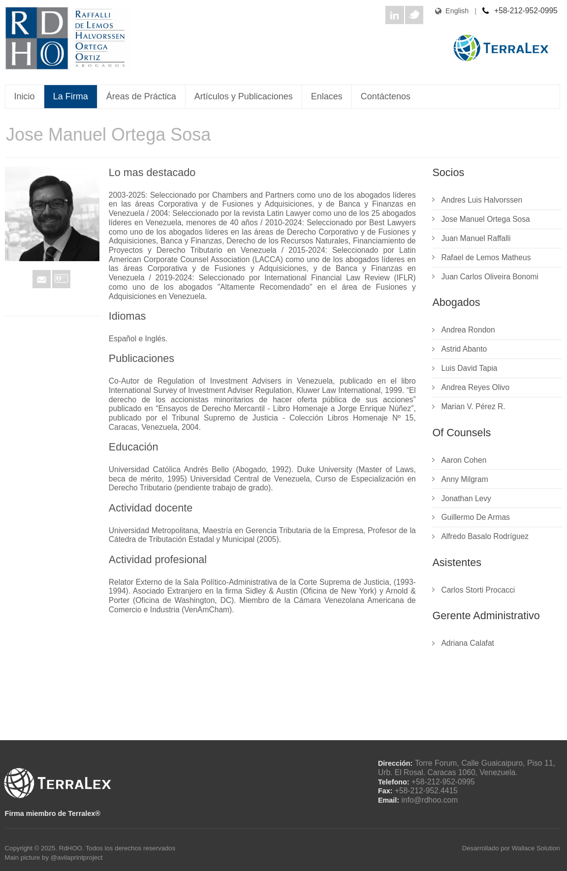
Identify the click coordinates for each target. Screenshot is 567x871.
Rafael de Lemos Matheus (486, 257)
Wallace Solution (536, 848)
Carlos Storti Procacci (478, 590)
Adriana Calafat (467, 643)
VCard (61, 279)
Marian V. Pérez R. (473, 406)
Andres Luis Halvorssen (481, 200)
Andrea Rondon (468, 330)
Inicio (24, 96)
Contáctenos (385, 96)
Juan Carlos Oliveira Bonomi (489, 276)
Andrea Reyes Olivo (475, 387)
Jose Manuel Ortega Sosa (485, 219)
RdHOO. (72, 848)
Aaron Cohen (463, 460)
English (446, 11)
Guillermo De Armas (475, 517)
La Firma (70, 96)
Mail (41, 279)
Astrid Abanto (464, 349)
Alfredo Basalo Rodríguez (485, 536)
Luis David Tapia (469, 368)
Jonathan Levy (466, 498)
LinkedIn (394, 15)
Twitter (414, 15)
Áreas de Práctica (141, 96)
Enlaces (327, 96)
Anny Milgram (464, 479)
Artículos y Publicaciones (243, 96)
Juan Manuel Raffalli (475, 238)
